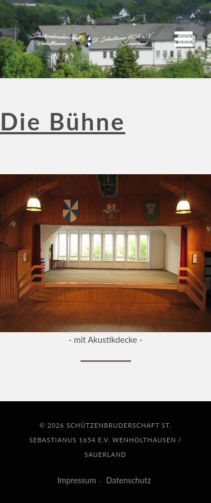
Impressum (76, 480)
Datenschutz (128, 480)
